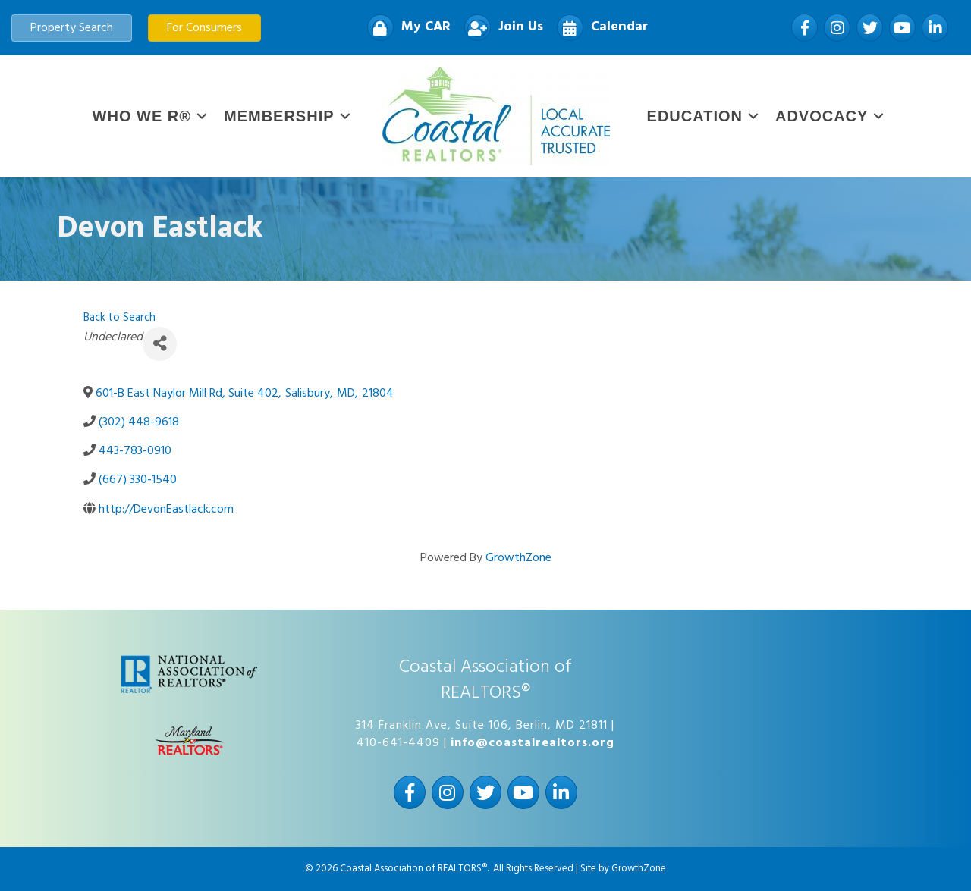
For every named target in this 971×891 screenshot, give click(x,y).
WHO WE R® (142, 116)
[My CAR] (405, 28)
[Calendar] (598, 28)
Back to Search (119, 318)
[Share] (160, 344)
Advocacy (821, 116)
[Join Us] (500, 28)
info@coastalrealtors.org (532, 743)
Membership (279, 116)
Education (695, 116)
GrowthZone (518, 558)
